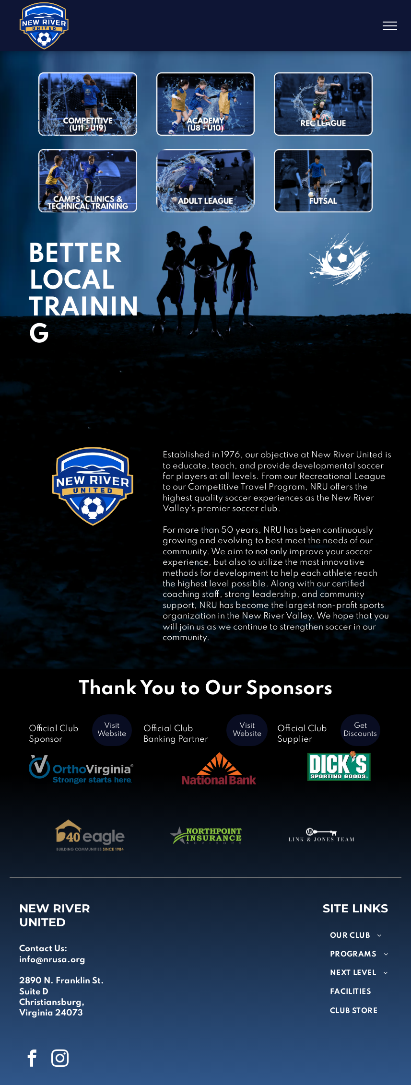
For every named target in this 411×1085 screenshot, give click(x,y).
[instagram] (60, 1059)
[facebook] (32, 1059)
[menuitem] (365, 936)
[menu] (389, 25)
